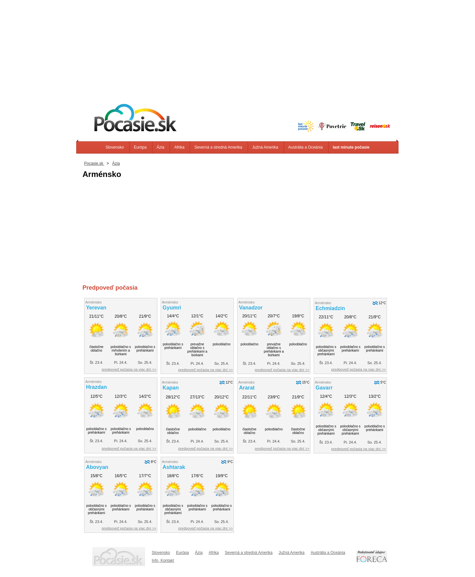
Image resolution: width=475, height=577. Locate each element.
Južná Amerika (265, 147)
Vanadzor (251, 307)
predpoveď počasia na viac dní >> (129, 369)
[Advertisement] (237, 46)
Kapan (171, 387)
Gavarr (324, 387)
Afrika (179, 147)
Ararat (247, 387)
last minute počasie (351, 147)
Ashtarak (174, 467)
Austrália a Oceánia (305, 147)
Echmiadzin (330, 308)
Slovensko (115, 147)
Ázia (160, 147)
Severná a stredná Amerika (218, 147)
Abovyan (97, 467)
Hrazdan (96, 387)
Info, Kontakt (163, 560)
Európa (140, 147)
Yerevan (96, 307)
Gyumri (172, 307)
